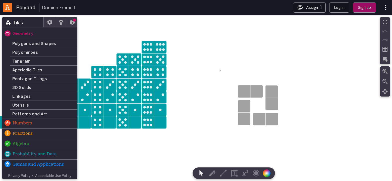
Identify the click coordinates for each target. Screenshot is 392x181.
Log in (339, 7)
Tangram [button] (21, 61)
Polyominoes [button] (25, 52)
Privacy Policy (19, 175)
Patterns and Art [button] (29, 113)
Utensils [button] (20, 105)
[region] (196, 98)
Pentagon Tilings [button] (29, 78)
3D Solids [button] (21, 87)
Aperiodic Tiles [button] (27, 69)
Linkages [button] (21, 96)
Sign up (364, 7)
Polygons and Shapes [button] (34, 43)
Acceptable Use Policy (53, 175)
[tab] (23, 22)
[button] (39, 34)
